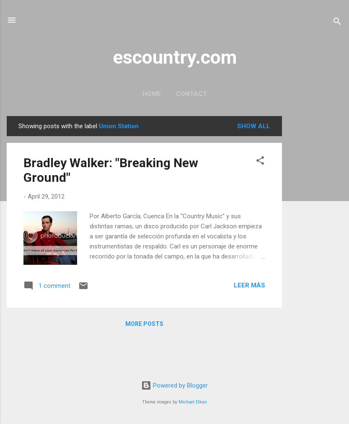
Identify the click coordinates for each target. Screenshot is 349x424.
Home (151, 94)
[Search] (337, 23)
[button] (260, 161)
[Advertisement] (315, 241)
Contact (191, 94)
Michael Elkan (192, 402)
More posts (144, 324)
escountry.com (175, 57)
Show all (253, 126)
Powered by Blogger (174, 385)
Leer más (249, 285)
